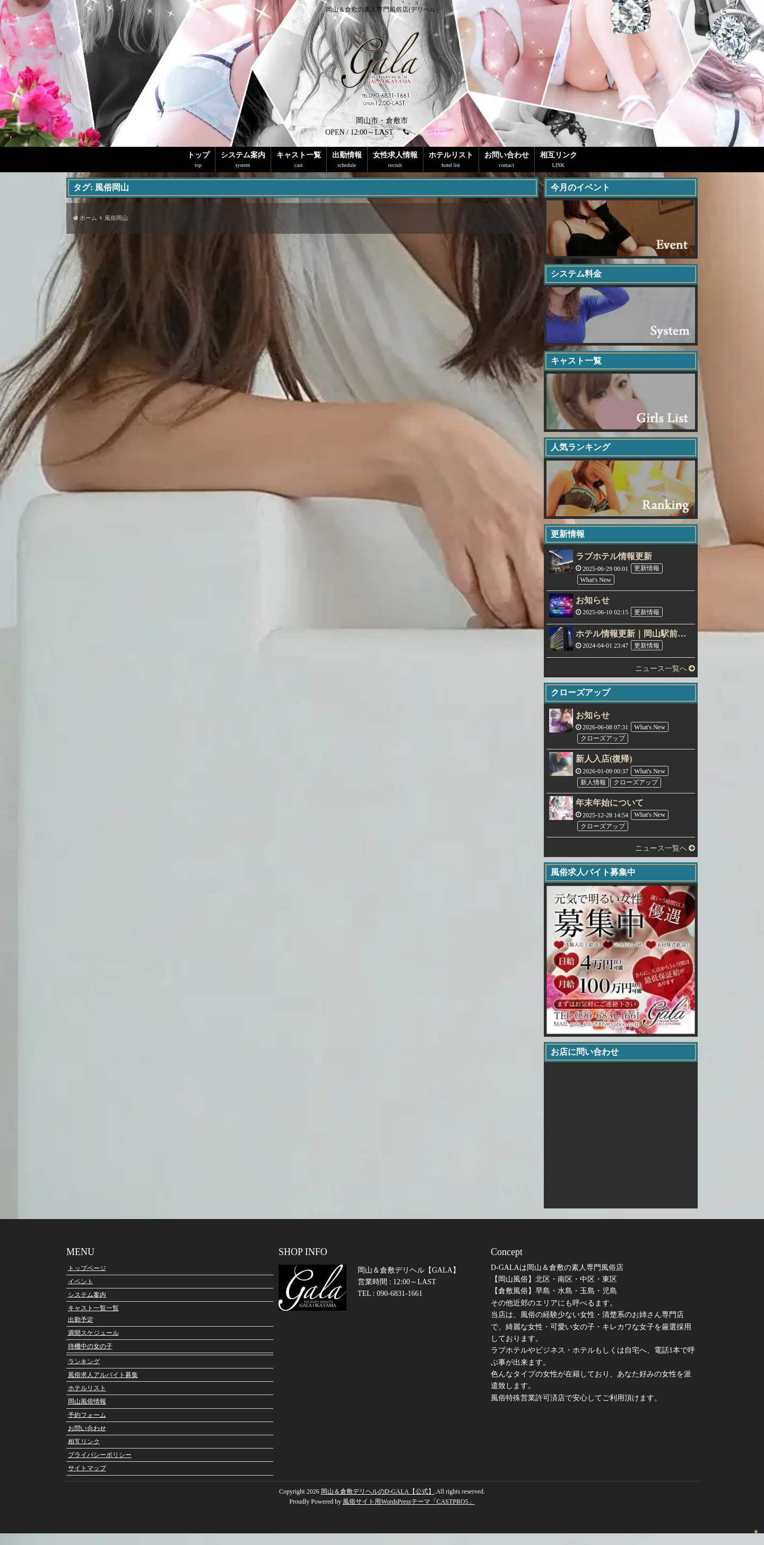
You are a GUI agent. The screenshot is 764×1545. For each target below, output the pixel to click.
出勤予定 (80, 1331)
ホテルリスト (451, 155)
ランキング (84, 1373)
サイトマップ (87, 1480)
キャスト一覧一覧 (93, 1319)
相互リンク (558, 155)
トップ (198, 155)
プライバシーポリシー (100, 1466)
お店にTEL (429, 132)
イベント (80, 1292)
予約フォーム (87, 1426)
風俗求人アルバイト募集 (103, 1386)
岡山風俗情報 (87, 1413)
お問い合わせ (506, 155)
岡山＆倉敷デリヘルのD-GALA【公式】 (378, 1503)
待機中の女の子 (90, 1358)
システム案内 (243, 155)
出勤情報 (347, 155)
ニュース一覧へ (665, 669)
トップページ (87, 1279)
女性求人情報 (395, 155)
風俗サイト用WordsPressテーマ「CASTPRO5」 (408, 1513)
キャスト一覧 (298, 155)
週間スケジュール (93, 1344)
